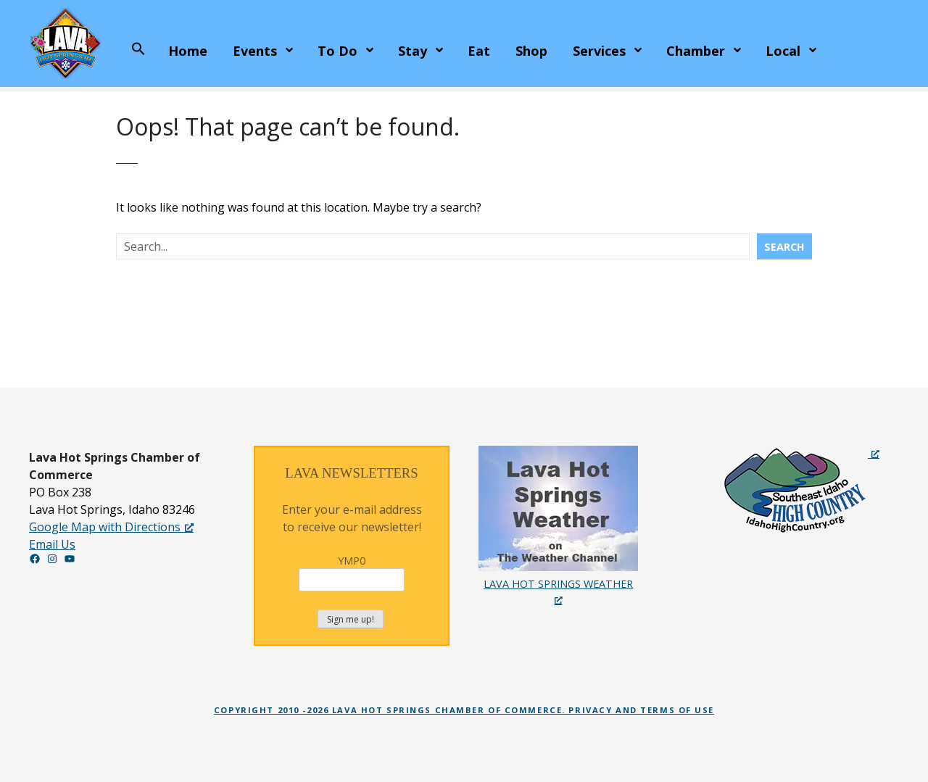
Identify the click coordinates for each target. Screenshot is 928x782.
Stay (412, 50)
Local (783, 50)
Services (599, 50)
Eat (479, 50)
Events (255, 50)
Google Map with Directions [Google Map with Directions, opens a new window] (111, 527)
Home (187, 50)
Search (784, 247)
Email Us (52, 544)
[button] (138, 49)
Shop (531, 50)
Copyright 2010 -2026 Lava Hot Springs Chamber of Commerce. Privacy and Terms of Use (464, 709)
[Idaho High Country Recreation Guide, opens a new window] (801, 489)
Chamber (695, 50)
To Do (337, 50)
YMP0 (352, 573)
